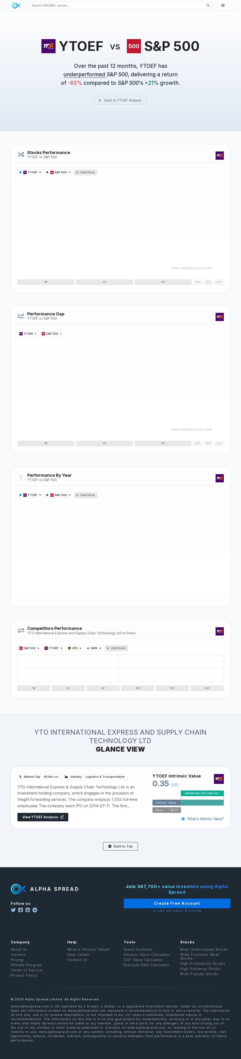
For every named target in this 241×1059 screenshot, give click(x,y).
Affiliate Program (26, 971)
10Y (138, 688)
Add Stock (85, 172)
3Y (104, 282)
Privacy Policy (24, 982)
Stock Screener (138, 956)
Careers (18, 961)
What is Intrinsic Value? (200, 818)
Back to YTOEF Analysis (119, 100)
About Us (19, 956)
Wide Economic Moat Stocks (199, 963)
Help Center (78, 961)
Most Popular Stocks (199, 980)
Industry (96, 777)
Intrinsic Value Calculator (147, 961)
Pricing (17, 966)
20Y (207, 688)
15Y (172, 688)
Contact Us (77, 966)
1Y (45, 282)
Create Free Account (165, 903)
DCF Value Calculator (143, 966)
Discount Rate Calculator (147, 971)
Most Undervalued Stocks (204, 956)
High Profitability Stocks (202, 970)
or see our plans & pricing (164, 910)
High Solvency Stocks (200, 975)
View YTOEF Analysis (45, 817)
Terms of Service (27, 976)
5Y (163, 282)
